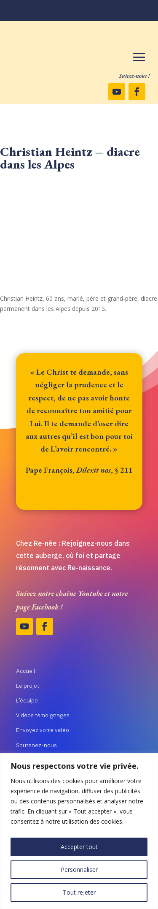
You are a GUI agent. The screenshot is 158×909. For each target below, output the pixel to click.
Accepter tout (79, 847)
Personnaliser (79, 869)
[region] (79, 831)
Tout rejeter (79, 892)
